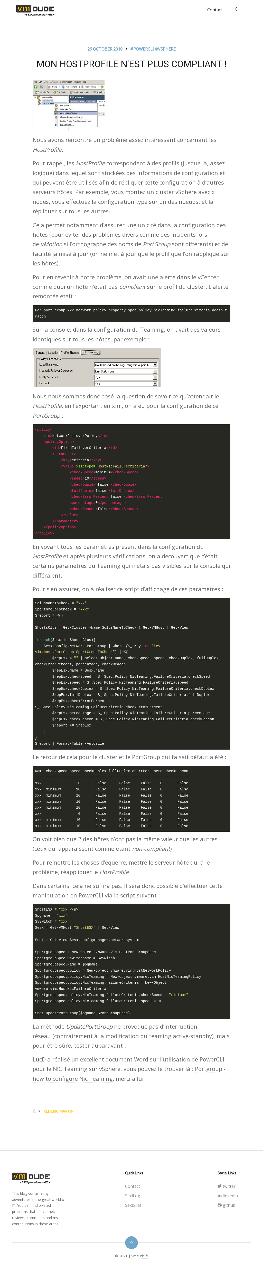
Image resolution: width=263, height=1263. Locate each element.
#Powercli (142, 49)
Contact (214, 10)
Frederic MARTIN (57, 1111)
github (227, 1205)
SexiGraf (133, 1205)
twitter (227, 1186)
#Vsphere (165, 49)
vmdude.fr (140, 1256)
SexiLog (132, 1196)
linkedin (228, 1196)
